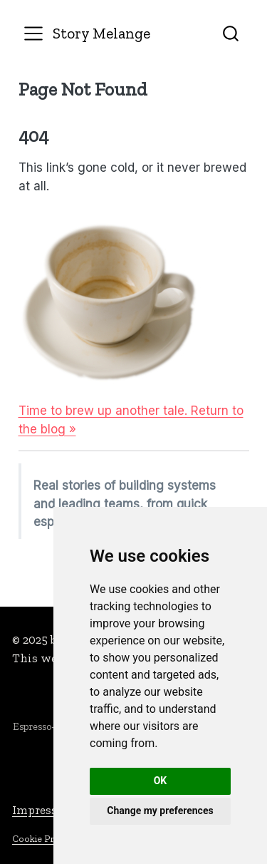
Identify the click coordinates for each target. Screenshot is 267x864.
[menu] (33, 33)
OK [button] (160, 780)
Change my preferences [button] (160, 810)
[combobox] (231, 33)
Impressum (43, 810)
